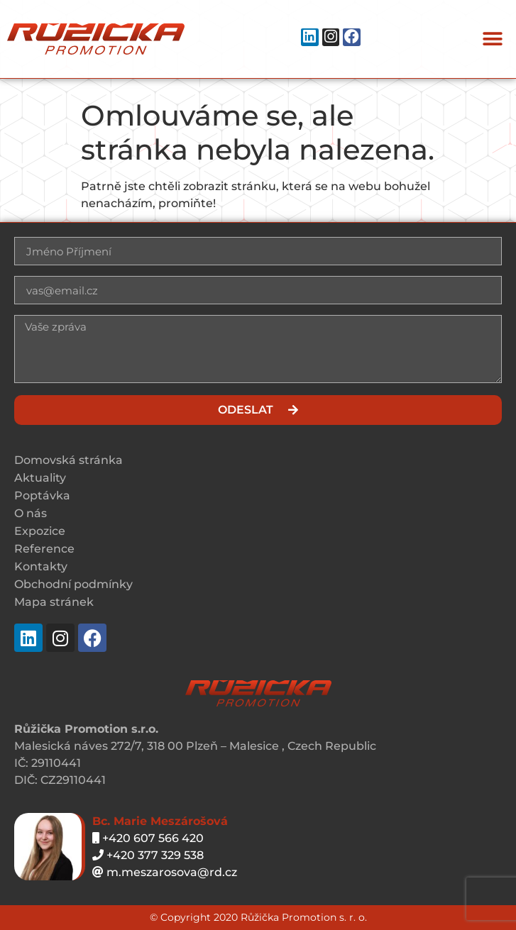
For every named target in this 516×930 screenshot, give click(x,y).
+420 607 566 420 (148, 838)
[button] (493, 39)
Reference (44, 548)
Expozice (39, 531)
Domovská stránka (68, 460)
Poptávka (42, 495)
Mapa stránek (54, 602)
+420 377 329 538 (148, 855)
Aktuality (40, 478)
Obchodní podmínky (73, 584)
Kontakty (40, 566)
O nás (30, 513)
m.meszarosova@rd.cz (164, 872)
